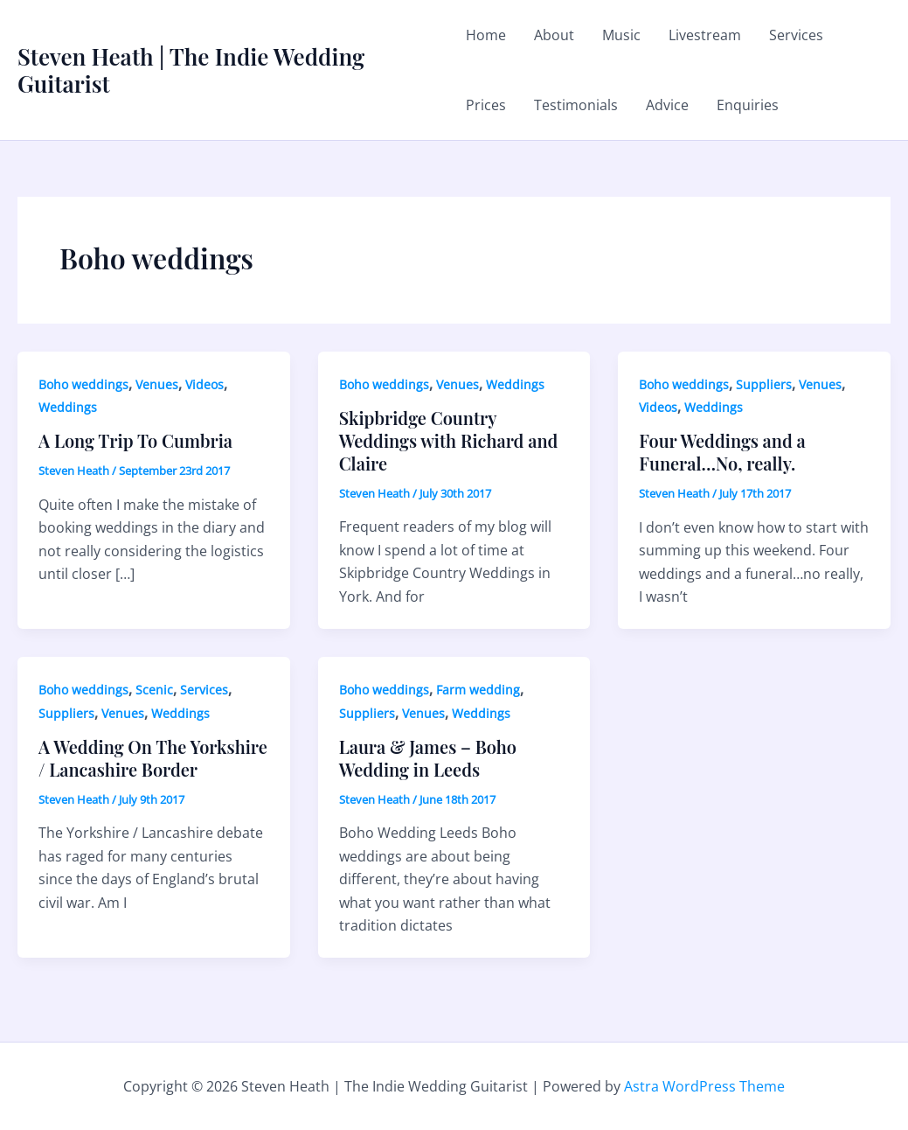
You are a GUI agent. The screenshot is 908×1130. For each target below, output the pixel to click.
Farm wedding (478, 689)
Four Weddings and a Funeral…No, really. (722, 452)
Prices (486, 105)
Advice (667, 105)
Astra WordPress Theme (704, 1086)
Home (486, 35)
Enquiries (748, 105)
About (554, 35)
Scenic (154, 689)
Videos (204, 384)
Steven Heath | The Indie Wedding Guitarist (190, 70)
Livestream (705, 35)
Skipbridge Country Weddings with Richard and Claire (448, 440)
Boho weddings (83, 384)
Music (621, 35)
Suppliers (764, 384)
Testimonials (576, 105)
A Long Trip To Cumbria (135, 440)
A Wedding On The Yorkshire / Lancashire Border (152, 758)
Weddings (67, 407)
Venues (156, 384)
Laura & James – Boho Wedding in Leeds (427, 758)
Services (796, 35)
